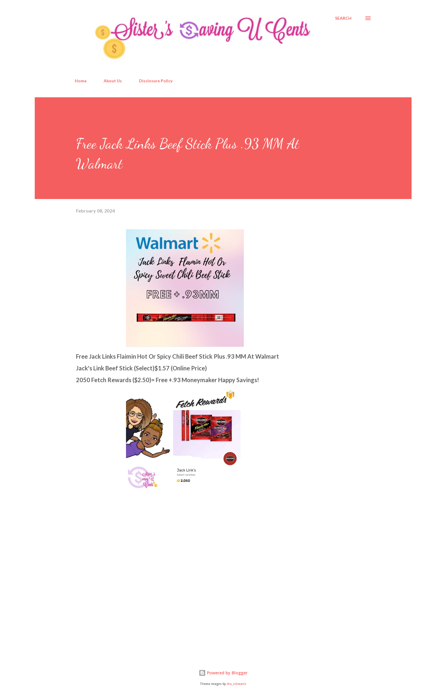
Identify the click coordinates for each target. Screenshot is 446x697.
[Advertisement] (120, 583)
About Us (113, 80)
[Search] (343, 18)
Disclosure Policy (156, 80)
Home (81, 80)
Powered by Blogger (223, 673)
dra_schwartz (236, 684)
